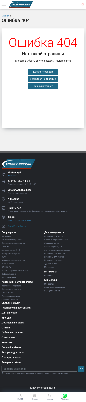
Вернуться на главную (43, 78)
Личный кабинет (43, 86)
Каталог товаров (43, 71)
